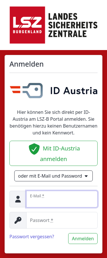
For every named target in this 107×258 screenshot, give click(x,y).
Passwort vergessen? (31, 236)
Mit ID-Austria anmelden (53, 153)
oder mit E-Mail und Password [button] (53, 176)
